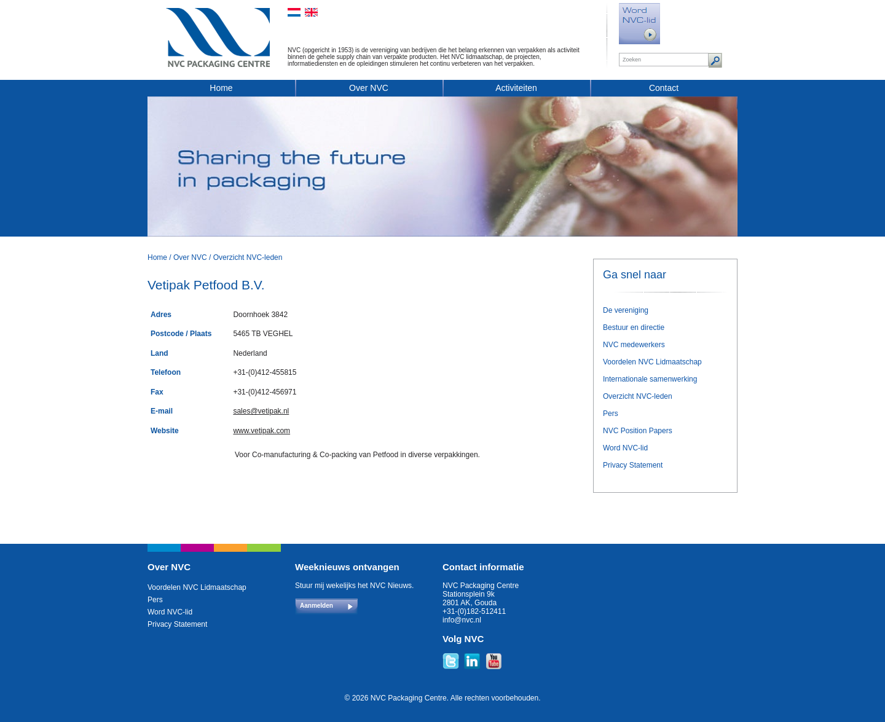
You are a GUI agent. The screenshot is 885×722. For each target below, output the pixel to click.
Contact (663, 88)
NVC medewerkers (634, 344)
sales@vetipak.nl (261, 411)
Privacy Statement (633, 465)
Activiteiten (516, 88)
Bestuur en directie (633, 327)
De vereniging (625, 310)
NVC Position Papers (637, 430)
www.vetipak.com (261, 430)
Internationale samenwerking (650, 379)
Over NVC (368, 88)
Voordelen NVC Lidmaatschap (652, 362)
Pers (610, 413)
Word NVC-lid (625, 448)
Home (221, 88)
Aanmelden (316, 605)
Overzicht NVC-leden (248, 257)
